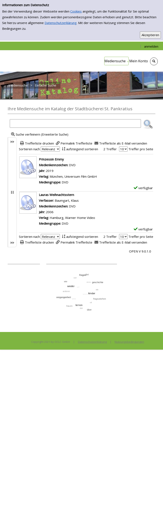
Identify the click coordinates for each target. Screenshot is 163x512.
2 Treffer (110, 149)
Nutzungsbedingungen (129, 342)
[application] (116, 61)
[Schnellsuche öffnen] (154, 61)
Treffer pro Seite (140, 149)
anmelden (151, 46)
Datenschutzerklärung (61, 23)
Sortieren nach (29, 149)
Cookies (76, 11)
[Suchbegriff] (75, 123)
